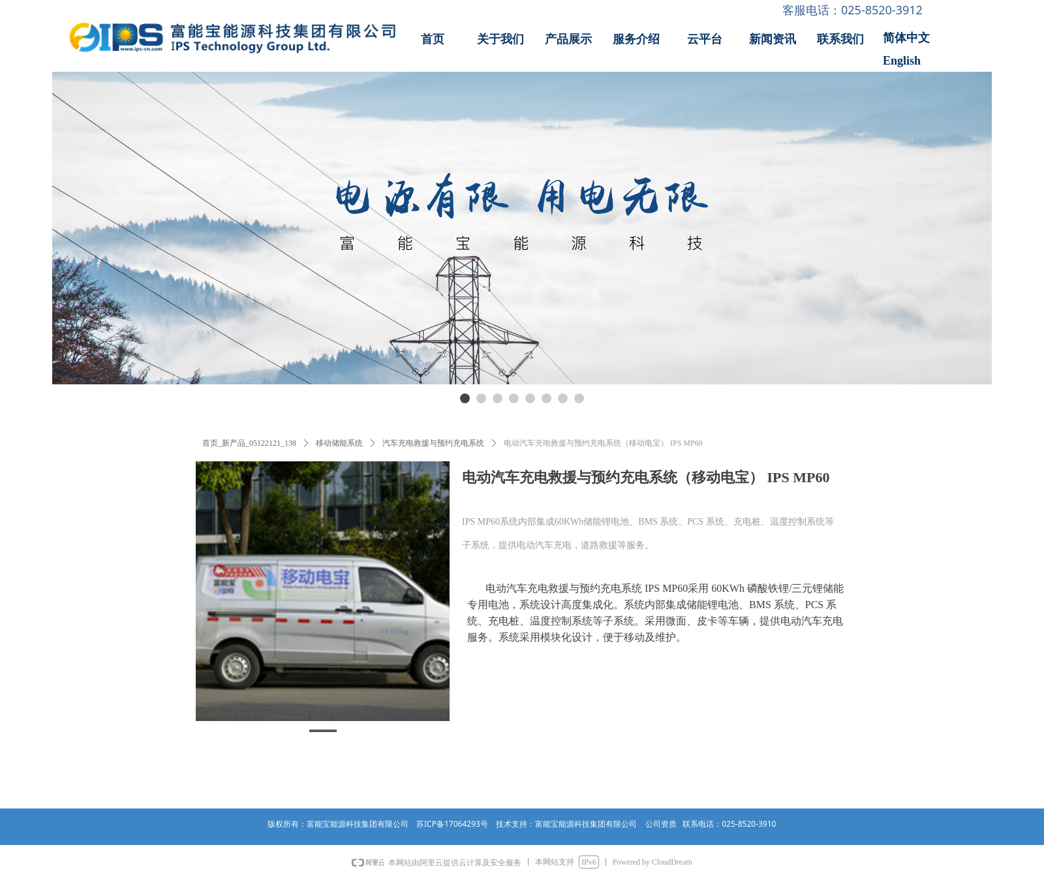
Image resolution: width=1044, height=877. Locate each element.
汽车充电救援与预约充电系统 (433, 443)
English (902, 60)
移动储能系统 (339, 443)
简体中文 (906, 37)
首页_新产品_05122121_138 (249, 443)
